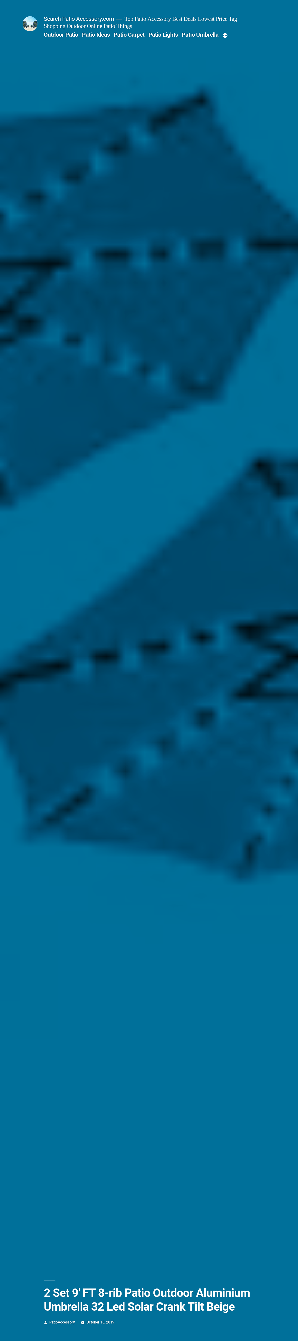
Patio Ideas (96, 34)
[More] (225, 36)
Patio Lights (163, 34)
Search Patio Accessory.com (79, 18)
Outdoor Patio (61, 34)
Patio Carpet (129, 34)
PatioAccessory (62, 1322)
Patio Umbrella (200, 34)
